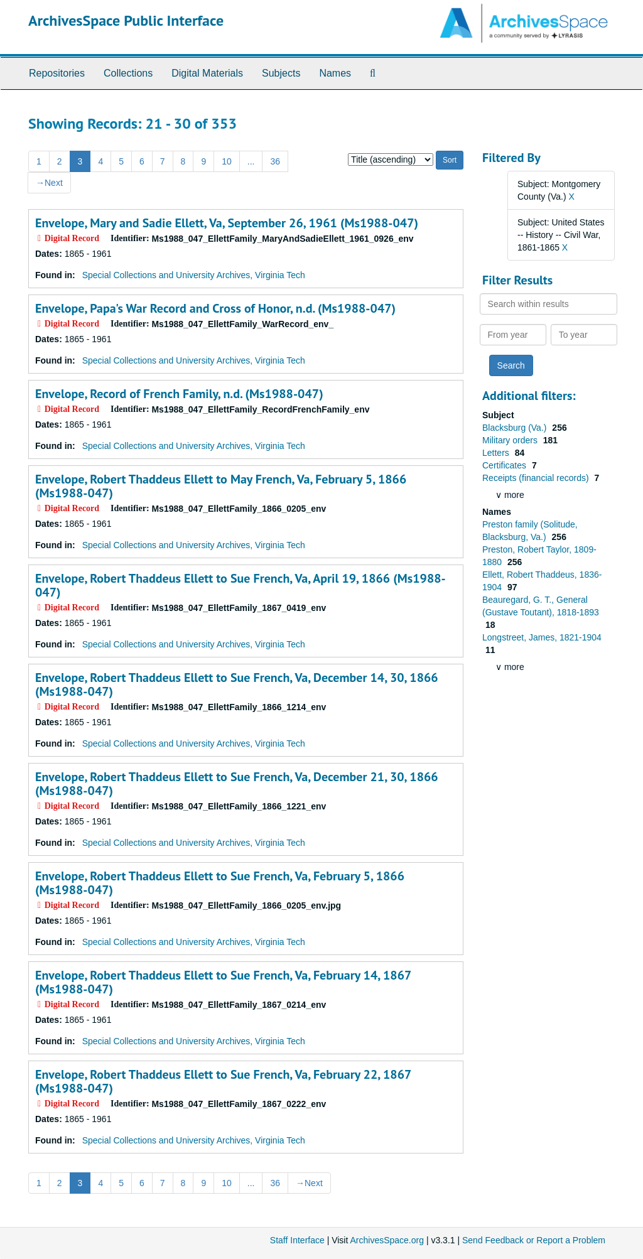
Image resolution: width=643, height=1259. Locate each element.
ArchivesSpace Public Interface (126, 20)
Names (335, 73)
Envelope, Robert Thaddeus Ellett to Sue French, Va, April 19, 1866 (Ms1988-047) (240, 585)
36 (275, 161)
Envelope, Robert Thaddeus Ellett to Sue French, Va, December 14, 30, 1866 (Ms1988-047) (236, 684)
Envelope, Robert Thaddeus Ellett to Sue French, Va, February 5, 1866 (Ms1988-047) (219, 883)
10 (227, 161)
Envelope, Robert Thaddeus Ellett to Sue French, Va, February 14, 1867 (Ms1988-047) (223, 982)
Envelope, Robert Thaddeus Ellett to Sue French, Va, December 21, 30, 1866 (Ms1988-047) (236, 784)
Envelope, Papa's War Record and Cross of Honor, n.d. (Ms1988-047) (215, 308)
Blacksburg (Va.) (515, 428)
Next (49, 183)
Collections (128, 73)
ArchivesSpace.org (387, 1240)
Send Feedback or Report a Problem (533, 1240)
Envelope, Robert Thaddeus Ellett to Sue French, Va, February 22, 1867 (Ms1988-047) (223, 1081)
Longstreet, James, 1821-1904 (542, 637)
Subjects (281, 73)
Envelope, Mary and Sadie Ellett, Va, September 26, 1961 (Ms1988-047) (226, 223)
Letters (497, 453)
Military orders (511, 440)
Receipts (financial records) (537, 478)
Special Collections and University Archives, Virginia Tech (193, 275)
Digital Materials (207, 73)
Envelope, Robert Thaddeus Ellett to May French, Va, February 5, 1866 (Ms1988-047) (220, 486)
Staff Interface (297, 1240)
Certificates (505, 465)
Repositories (57, 73)
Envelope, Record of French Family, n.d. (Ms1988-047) (179, 394)
